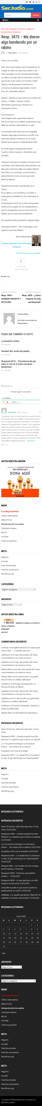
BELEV (4, 532)
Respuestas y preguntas (10, 32)
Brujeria (13, 29)
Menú (5, 20)
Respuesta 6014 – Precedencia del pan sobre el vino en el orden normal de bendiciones (18, 364)
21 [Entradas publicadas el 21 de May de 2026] (27, 938)
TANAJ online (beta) (9, 515)
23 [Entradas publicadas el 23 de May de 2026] (38, 938)
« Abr (3, 953)
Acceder (4, 561)
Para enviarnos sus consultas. (28, 253)
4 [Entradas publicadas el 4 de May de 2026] (9, 929)
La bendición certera (10, 341)
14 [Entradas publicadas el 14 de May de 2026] (27, 933)
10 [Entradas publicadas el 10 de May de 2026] (4, 933)
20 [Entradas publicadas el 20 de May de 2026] (21, 938)
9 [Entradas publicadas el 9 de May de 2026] (37, 929)
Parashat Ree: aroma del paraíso (15, 351)
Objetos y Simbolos (26, 29)
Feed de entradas (8, 565)
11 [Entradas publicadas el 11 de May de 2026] (10, 933)
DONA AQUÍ (20, 496)
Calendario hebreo (8, 528)
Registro (5, 557)
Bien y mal (5, 29)
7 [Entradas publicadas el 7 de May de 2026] (26, 929)
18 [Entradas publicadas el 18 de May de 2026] (10, 938)
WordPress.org (7, 573)
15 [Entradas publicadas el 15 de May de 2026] (32, 933)
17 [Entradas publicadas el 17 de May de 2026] (4, 938)
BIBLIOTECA (6, 520)
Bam (13, 1102)
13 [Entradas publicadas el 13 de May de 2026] (21, 933)
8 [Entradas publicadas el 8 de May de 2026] (31, 929)
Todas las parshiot (9, 541)
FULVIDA (4, 536)
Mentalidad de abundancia (26, 712)
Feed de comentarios (10, 569)
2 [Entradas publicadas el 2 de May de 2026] (37, 925)
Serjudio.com (20, 1100)
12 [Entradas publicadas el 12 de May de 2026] (15, 933)
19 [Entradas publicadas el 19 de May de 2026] (15, 938)
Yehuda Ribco (12, 53)
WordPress (5, 1102)
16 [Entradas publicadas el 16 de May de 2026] (38, 933)
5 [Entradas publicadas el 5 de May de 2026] (14, 929)
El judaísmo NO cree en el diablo (14, 751)
